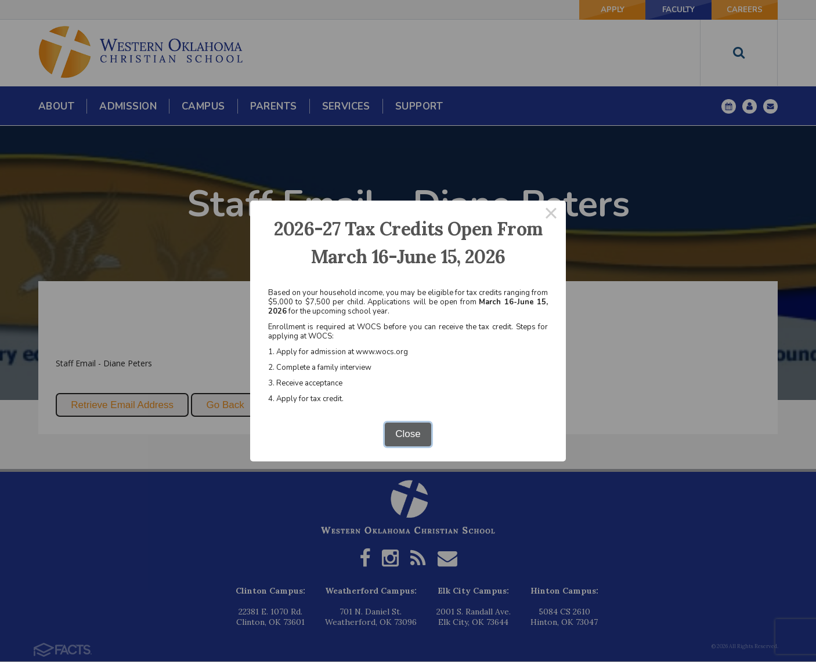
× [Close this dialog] (551, 215)
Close (407, 433)
